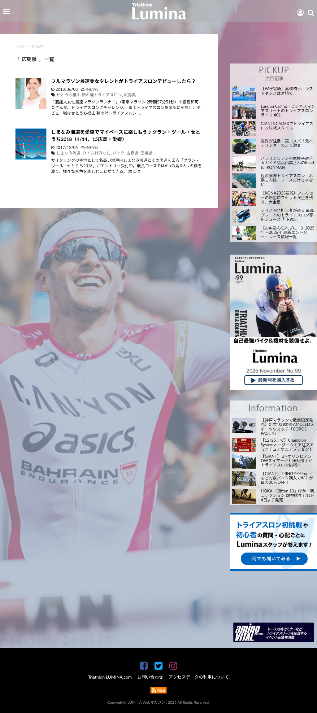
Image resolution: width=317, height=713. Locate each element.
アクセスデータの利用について (199, 677)
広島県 (130, 94)
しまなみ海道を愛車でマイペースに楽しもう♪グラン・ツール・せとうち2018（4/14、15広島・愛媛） (125, 135)
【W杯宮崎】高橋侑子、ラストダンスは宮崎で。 (287, 90)
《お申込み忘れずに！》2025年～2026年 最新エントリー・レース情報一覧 (287, 232)
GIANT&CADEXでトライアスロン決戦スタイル (287, 125)
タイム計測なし (97, 153)
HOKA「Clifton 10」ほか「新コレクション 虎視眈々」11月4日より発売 (288, 495)
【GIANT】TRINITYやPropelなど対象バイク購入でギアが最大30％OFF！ (287, 478)
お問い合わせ (150, 677)
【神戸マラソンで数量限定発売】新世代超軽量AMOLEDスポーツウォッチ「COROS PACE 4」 (287, 426)
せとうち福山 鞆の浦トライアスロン (89, 94)
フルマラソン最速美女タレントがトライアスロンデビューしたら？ (123, 81)
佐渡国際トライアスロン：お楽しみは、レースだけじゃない (287, 180)
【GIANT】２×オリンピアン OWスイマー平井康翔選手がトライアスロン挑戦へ (286, 460)
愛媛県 (147, 153)
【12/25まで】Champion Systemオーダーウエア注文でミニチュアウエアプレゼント (287, 444)
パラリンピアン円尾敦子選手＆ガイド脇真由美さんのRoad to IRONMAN (287, 162)
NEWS (92, 89)
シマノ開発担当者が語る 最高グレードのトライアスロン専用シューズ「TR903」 (287, 214)
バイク (119, 153)
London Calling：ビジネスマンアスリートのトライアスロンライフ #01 (288, 110)
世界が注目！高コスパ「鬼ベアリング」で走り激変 (287, 143)
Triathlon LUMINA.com (110, 677)
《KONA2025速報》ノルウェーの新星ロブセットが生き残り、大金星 (287, 197)
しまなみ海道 (68, 153)
